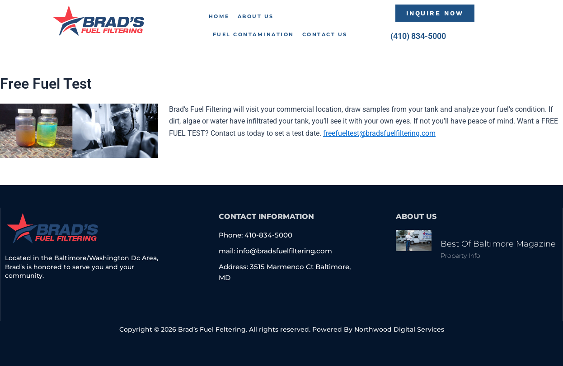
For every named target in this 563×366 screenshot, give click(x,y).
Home (219, 16)
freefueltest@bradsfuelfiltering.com (379, 133)
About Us (256, 16)
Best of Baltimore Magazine (498, 244)
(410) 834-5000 (418, 36)
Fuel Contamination (253, 34)
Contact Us (324, 34)
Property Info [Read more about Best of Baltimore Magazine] (460, 256)
